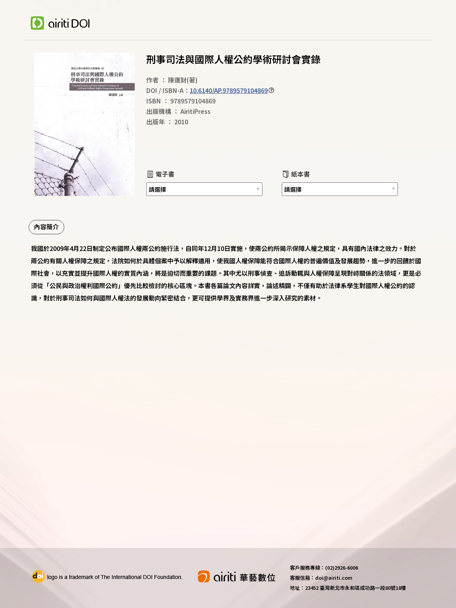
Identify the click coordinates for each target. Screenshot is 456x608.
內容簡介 (46, 226)
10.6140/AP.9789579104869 (229, 90)
